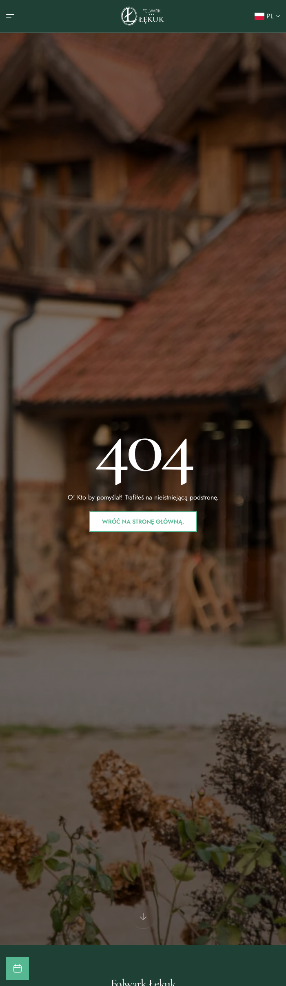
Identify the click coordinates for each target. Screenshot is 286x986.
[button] (267, 16)
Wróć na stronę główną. (143, 521)
